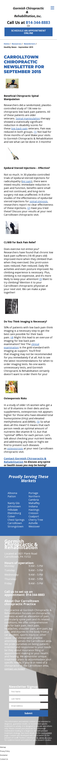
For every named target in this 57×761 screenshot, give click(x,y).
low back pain (19, 128)
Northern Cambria (34, 498)
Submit (28, 713)
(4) (11, 337)
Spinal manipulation (28, 118)
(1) (35, 132)
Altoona (12, 493)
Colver (11, 516)
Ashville (33, 523)
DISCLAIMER (46, 733)
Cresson (33, 513)
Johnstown (14, 506)
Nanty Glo (14, 503)
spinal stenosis (39, 201)
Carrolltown (15, 523)
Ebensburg (14, 513)
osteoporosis (15, 448)
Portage (33, 493)
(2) (28, 208)
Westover (34, 526)
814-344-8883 (38, 22)
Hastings (34, 509)
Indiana (33, 506)
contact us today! (14, 668)
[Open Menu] (52, 8)
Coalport (34, 516)
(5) (38, 421)
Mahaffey (34, 503)
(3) (40, 279)
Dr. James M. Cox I (44, 737)
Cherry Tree (36, 519)
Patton (12, 496)
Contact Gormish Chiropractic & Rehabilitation (25, 460)
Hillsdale (13, 509)
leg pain (26, 181)
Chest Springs (16, 519)
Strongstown (15, 526)
